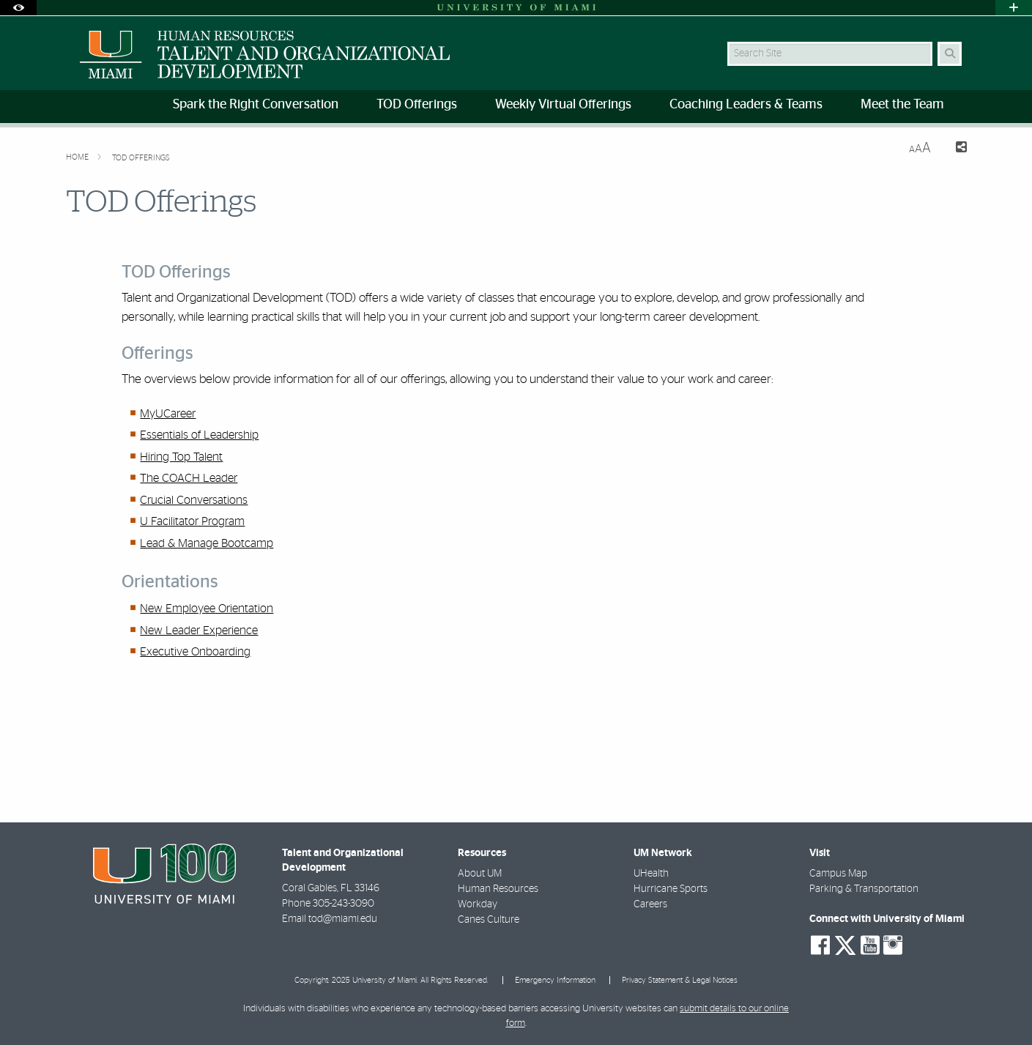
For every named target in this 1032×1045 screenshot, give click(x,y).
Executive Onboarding (195, 652)
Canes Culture (488, 920)
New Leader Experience (199, 630)
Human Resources (498, 889)
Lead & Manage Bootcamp (206, 543)
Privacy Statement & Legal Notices (680, 980)
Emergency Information (555, 980)
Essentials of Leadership (199, 435)
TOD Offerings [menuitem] (416, 104)
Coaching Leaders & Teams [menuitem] (746, 104)
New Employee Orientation (206, 608)
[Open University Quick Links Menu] (1013, 7)
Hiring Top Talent (181, 457)
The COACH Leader (188, 478)
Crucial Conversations (194, 500)
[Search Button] (950, 54)
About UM (480, 874)
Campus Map (838, 874)
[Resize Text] (920, 148)
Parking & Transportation (863, 889)
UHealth (651, 874)
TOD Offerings (141, 158)
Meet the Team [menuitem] (902, 104)
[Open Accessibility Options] (18, 7)
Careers (650, 904)
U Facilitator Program (192, 521)
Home (78, 157)
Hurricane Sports (671, 889)
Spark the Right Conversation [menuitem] (255, 104)
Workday (477, 904)
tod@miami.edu (342, 919)
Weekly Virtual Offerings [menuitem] (563, 104)
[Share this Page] (955, 149)
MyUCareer (168, 414)
